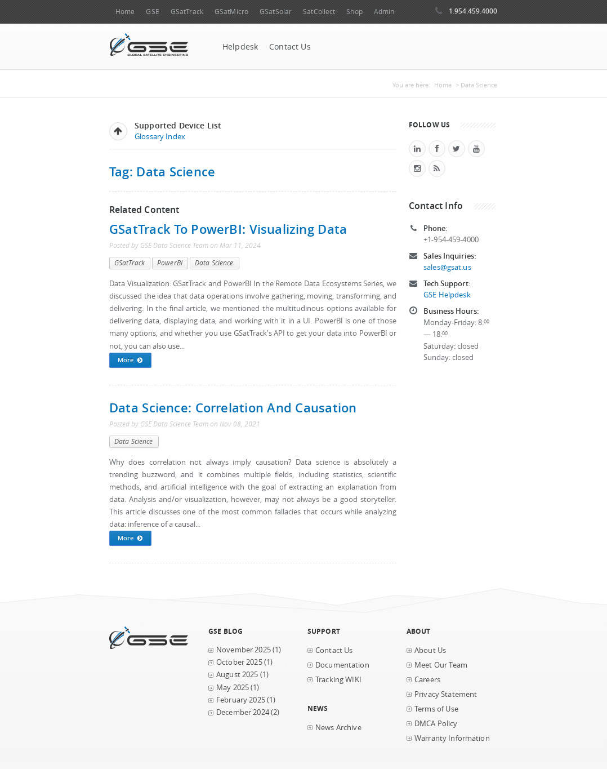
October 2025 (239, 662)
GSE (152, 11)
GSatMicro (231, 11)
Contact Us (290, 47)
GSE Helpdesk (447, 295)
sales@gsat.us (447, 267)
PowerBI (169, 263)
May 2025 (232, 687)
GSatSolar (276, 11)
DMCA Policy (436, 723)
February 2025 (240, 700)
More (130, 360)
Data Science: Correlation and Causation (232, 407)
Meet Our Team (440, 665)
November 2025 (243, 650)
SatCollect (319, 11)
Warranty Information (452, 738)
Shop (354, 11)
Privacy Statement (445, 694)
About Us (430, 650)
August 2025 (237, 674)
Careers (427, 679)
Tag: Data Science (162, 171)
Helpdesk (240, 47)
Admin (384, 11)
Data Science (214, 263)
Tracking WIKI (338, 679)
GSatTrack (187, 11)
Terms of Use (436, 709)
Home (125, 11)
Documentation (342, 665)
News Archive (338, 727)
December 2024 (242, 712)
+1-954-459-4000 (451, 240)
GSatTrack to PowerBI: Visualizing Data (228, 229)
